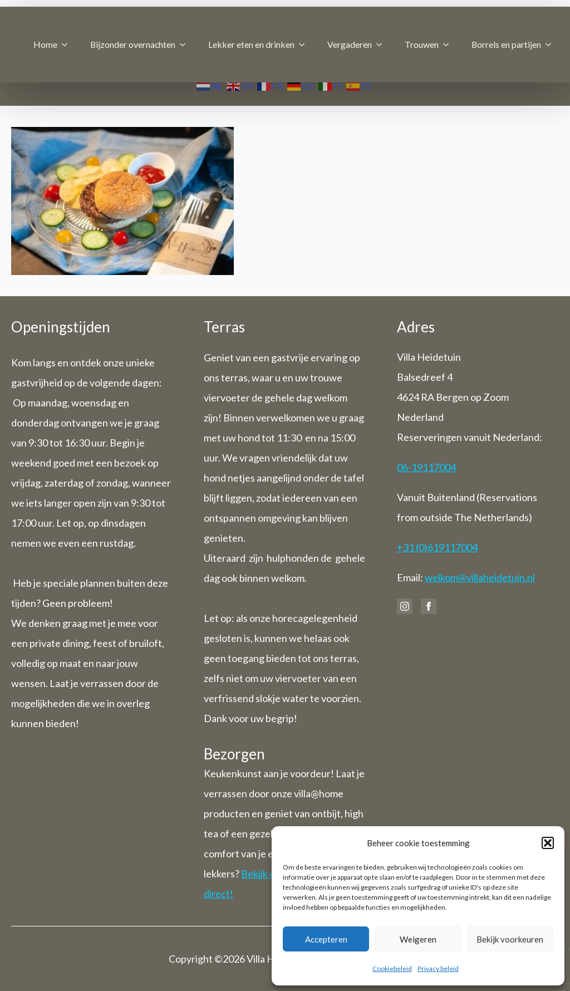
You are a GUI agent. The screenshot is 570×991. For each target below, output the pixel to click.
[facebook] (428, 606)
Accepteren (326, 939)
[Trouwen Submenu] (449, 44)
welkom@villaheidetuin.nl (480, 577)
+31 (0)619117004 (437, 547)
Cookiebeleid (392, 968)
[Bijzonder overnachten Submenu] (185, 44)
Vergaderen (349, 44)
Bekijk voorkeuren (509, 939)
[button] (547, 842)
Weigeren (418, 939)
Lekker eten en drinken (251, 44)
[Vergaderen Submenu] (382, 44)
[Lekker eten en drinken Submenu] (305, 44)
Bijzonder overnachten (132, 44)
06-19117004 (426, 467)
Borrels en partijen (506, 44)
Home (45, 44)
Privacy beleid (438, 968)
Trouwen (422, 44)
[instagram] (404, 606)
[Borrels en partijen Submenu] (551, 44)
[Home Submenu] (67, 44)
